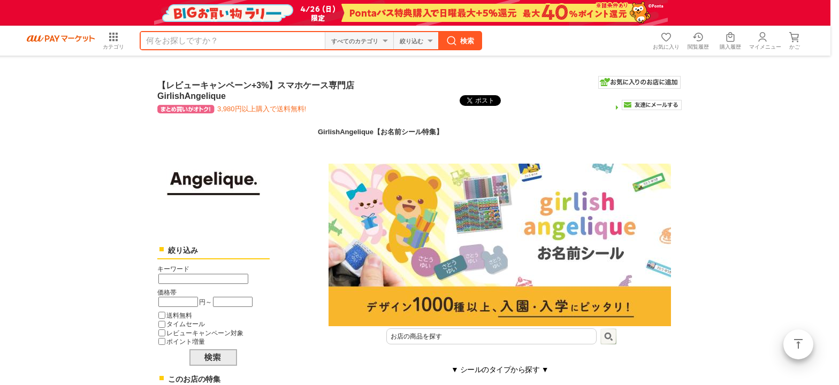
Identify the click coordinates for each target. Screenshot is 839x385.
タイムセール (185, 323)
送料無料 (179, 315)
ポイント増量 (185, 341)
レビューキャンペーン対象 (204, 332)
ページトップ (798, 344)
